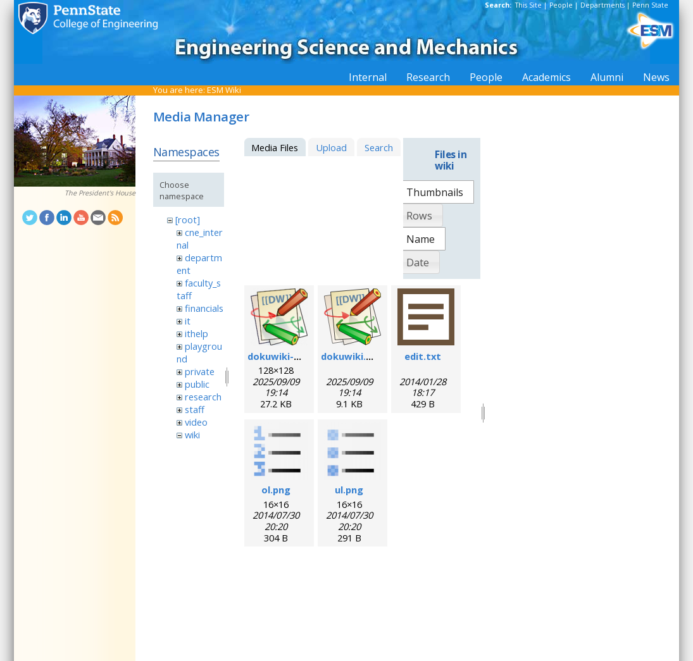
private (200, 371)
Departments (602, 5)
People (561, 5)
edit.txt (422, 356)
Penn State (650, 5)
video (196, 422)
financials (204, 308)
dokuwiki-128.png (288, 356)
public (197, 384)
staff (194, 409)
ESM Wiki (224, 90)
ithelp (196, 333)
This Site (528, 5)
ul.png (349, 489)
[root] (187, 219)
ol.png (275, 489)
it (187, 320)
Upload (331, 147)
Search (379, 147)
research (203, 396)
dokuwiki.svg (351, 356)
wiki (192, 434)
